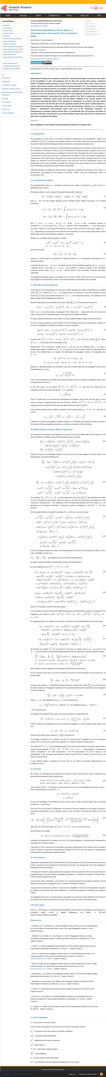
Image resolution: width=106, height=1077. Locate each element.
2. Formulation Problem (42, 180)
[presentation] (56, 196)
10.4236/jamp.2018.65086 (39, 26)
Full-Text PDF (89, 24)
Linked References (91, 31)
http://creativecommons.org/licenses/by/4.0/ (45, 59)
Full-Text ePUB (90, 29)
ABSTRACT (36, 73)
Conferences (53, 15)
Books (38, 15)
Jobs (99, 15)
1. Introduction (38, 134)
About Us (84, 15)
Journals (23, 15)
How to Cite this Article (92, 34)
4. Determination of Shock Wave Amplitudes (52, 429)
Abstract (87, 21)
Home (7, 15)
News (69, 15)
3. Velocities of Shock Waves (44, 285)
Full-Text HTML (90, 26)
